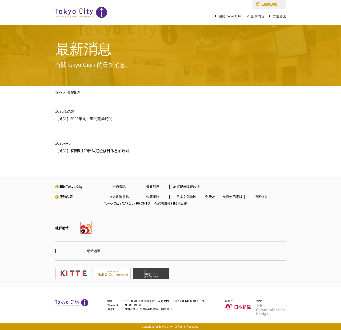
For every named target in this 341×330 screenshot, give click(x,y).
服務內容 (257, 16)
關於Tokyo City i (231, 16)
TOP (58, 93)
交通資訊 (279, 16)
